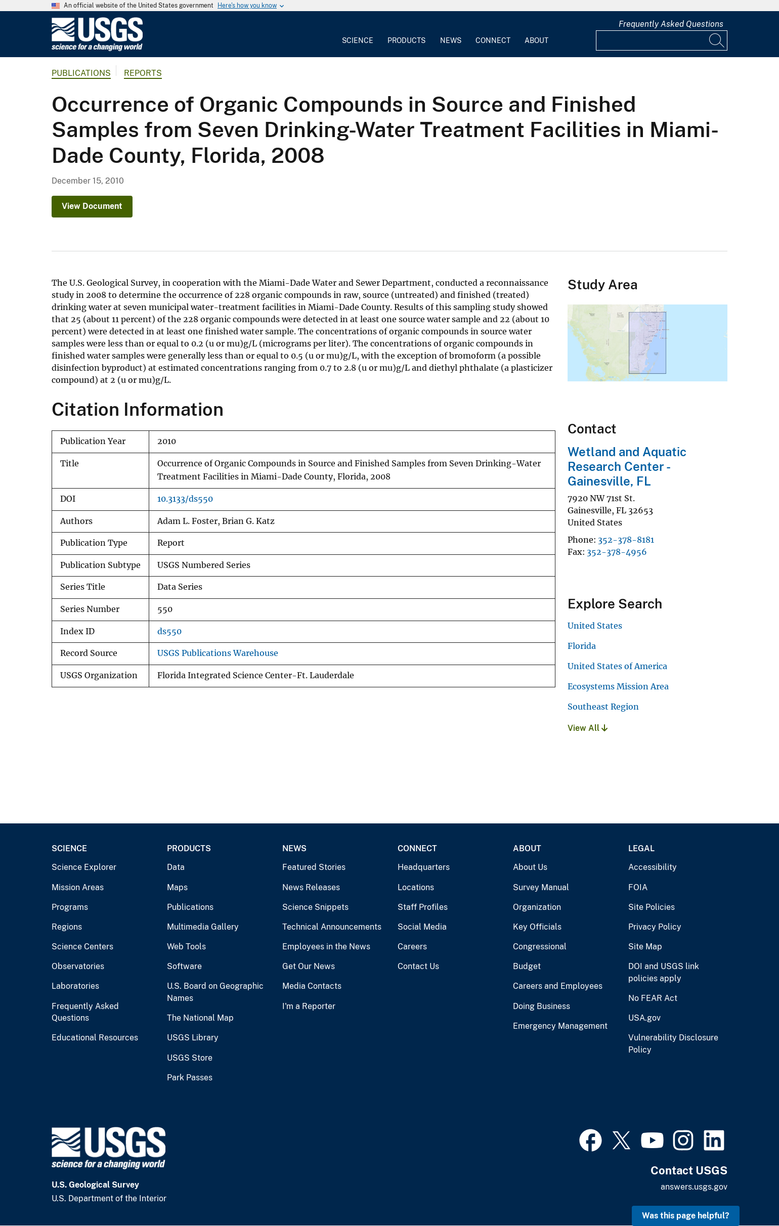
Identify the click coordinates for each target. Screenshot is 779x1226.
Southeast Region (603, 707)
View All (588, 728)
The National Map (200, 1018)
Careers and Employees (557, 986)
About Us (530, 867)
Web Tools (186, 946)
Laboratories (75, 986)
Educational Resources (95, 1037)
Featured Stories (313, 867)
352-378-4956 (617, 552)
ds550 (169, 631)
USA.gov (644, 1018)
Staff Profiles (423, 907)
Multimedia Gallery (203, 927)
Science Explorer (84, 867)
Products (406, 40)
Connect (492, 40)
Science (357, 40)
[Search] (717, 40)
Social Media (422, 927)
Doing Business (541, 1006)
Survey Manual (541, 887)
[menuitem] (357, 34)
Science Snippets (315, 907)
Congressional (540, 946)
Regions (67, 927)
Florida (582, 646)
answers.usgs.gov (694, 1187)
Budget (527, 966)
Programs (70, 907)
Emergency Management (560, 1026)
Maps (177, 887)
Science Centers (82, 946)
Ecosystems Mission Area (618, 686)
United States (595, 626)
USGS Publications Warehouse (217, 653)
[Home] (97, 49)
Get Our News (308, 966)
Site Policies (651, 907)
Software (184, 966)
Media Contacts (311, 986)
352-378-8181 (626, 540)
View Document (92, 206)
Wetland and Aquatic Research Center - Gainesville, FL (627, 466)
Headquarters (424, 867)
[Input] (661, 40)
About (536, 40)
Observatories (78, 966)
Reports (143, 73)
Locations (416, 887)
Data (176, 867)
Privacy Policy (654, 927)
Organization (537, 907)
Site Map (645, 946)
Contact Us (418, 966)
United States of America (617, 666)
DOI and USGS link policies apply (663, 972)
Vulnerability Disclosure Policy (673, 1044)
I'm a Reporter (308, 1006)
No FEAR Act (652, 998)
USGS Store (189, 1058)
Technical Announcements (331, 927)
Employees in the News (326, 946)
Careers (412, 946)
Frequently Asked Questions (671, 24)
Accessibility (652, 867)
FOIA (637, 887)
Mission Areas (78, 887)
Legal (641, 848)
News (450, 40)
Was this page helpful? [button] (685, 1215)
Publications (81, 73)
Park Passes (189, 1077)
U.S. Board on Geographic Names (215, 992)
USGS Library (193, 1037)
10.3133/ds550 (185, 499)
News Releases (311, 887)
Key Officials (537, 927)
